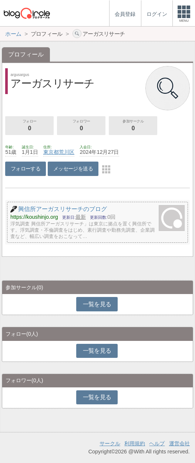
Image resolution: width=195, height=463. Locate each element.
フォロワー (81, 125)
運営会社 (179, 443)
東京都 (51, 152)
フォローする (26, 169)
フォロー (29, 125)
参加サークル (133, 125)
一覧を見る (97, 304)
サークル (110, 443)
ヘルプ (157, 443)
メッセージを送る (73, 169)
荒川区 (66, 152)
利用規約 (134, 443)
